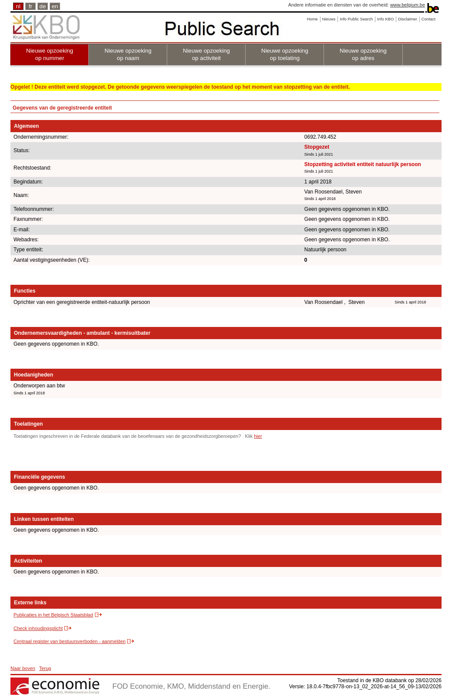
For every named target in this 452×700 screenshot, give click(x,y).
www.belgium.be (407, 4)
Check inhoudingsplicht (38, 628)
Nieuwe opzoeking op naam (128, 54)
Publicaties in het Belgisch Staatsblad (53, 614)
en (55, 6)
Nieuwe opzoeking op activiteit (206, 54)
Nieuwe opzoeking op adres (363, 54)
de (43, 6)
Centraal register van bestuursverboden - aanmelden (69, 641)
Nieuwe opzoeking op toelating (284, 54)
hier (258, 436)
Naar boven (22, 668)
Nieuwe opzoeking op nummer (49, 54)
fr (30, 6)
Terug (45, 668)
